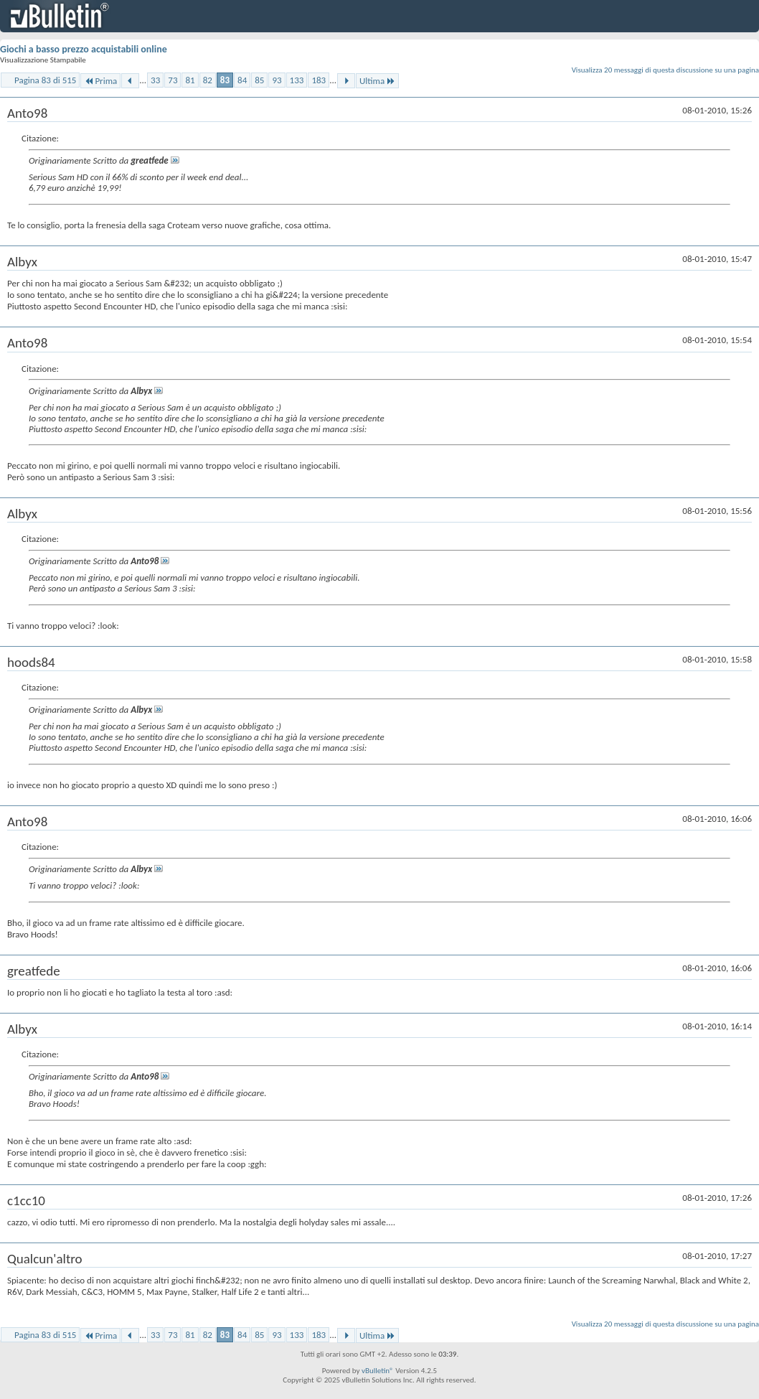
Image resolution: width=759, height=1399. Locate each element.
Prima (100, 80)
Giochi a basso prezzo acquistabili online (83, 49)
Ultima (377, 80)
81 (189, 80)
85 (259, 80)
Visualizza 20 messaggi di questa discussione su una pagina (665, 70)
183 (318, 80)
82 (207, 80)
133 (297, 80)
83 (225, 80)
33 (155, 80)
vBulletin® (378, 1370)
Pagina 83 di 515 (45, 80)
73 (172, 80)
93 (276, 80)
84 (242, 80)
